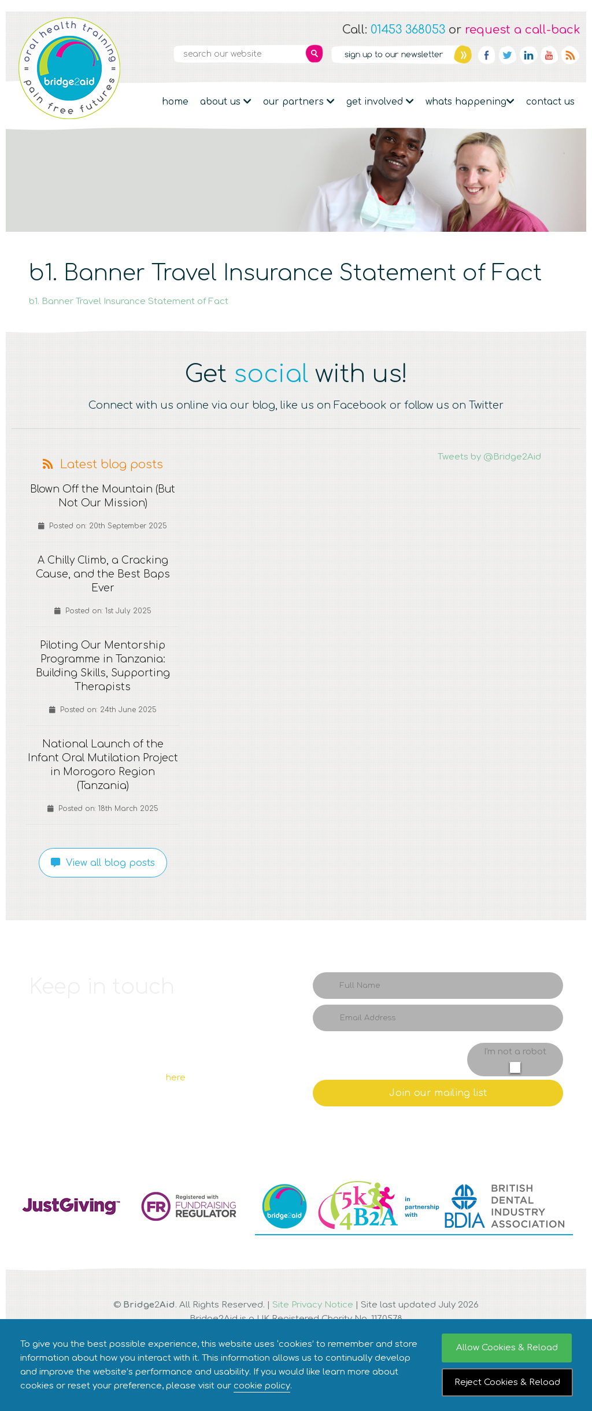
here (176, 1078)
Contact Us (550, 102)
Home (175, 102)
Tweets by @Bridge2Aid (489, 457)
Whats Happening (470, 102)
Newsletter (401, 54)
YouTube (549, 55)
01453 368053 (408, 29)
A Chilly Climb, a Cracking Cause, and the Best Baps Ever (102, 574)
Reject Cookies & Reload (507, 1382)
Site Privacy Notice (312, 1305)
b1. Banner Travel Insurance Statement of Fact (128, 301)
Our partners (299, 102)
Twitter (507, 55)
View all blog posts (103, 863)
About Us (225, 102)
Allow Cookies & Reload (507, 1348)
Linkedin (528, 55)
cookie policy (262, 1386)
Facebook (487, 55)
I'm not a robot (515, 1052)
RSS (570, 55)
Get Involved (380, 102)
